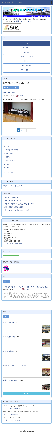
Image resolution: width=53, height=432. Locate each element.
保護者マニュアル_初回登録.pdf (12, 186)
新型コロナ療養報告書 (11, 414)
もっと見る (26, 393)
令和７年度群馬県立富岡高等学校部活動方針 (19, 204)
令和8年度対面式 (9, 337)
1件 (16, 88)
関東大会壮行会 (9, 93)
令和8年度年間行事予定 (11, 150)
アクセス (7, 164)
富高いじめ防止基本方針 (12, 200)
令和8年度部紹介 (9, 322)
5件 (5, 316)
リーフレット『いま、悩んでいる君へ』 (18, 210)
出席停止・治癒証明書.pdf (12, 420)
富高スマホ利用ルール (12, 197)
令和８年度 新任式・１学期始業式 (15, 366)
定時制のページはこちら (22, 21)
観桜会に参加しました (10, 380)
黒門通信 (7, 146)
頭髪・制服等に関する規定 (13, 207)
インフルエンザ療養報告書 (12, 409)
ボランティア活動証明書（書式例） (13, 244)
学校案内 (7, 167)
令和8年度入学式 (9, 351)
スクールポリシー (9, 172)
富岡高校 (19, 95)
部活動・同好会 (9, 153)
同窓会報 (7, 157)
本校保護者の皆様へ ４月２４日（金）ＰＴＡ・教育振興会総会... (26, 287)
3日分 (6, 281)
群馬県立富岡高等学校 (13, 2)
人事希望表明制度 (9, 160)
